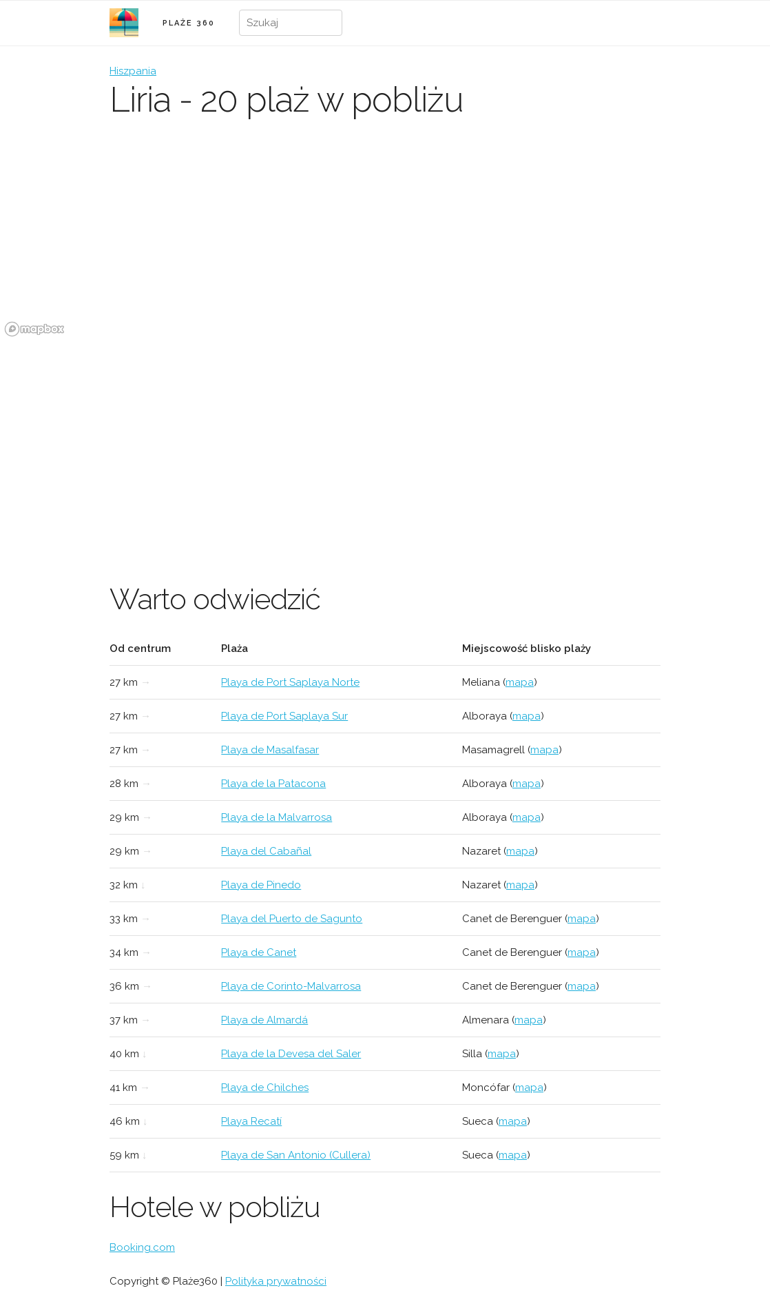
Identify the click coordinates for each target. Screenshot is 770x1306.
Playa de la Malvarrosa (276, 817)
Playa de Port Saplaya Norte (290, 682)
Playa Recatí (251, 1121)
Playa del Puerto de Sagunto (291, 918)
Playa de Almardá (264, 1020)
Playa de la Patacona (273, 783)
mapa (520, 682)
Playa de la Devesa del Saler (291, 1054)
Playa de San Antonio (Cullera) (296, 1155)
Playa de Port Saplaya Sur (284, 716)
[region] (385, 237)
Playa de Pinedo (261, 885)
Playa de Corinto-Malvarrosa (291, 986)
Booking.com (142, 1247)
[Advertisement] (385, 444)
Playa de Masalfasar (270, 750)
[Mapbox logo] (34, 329)
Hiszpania (133, 71)
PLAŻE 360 (189, 23)
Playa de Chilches (265, 1087)
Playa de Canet (258, 952)
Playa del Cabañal (266, 851)
